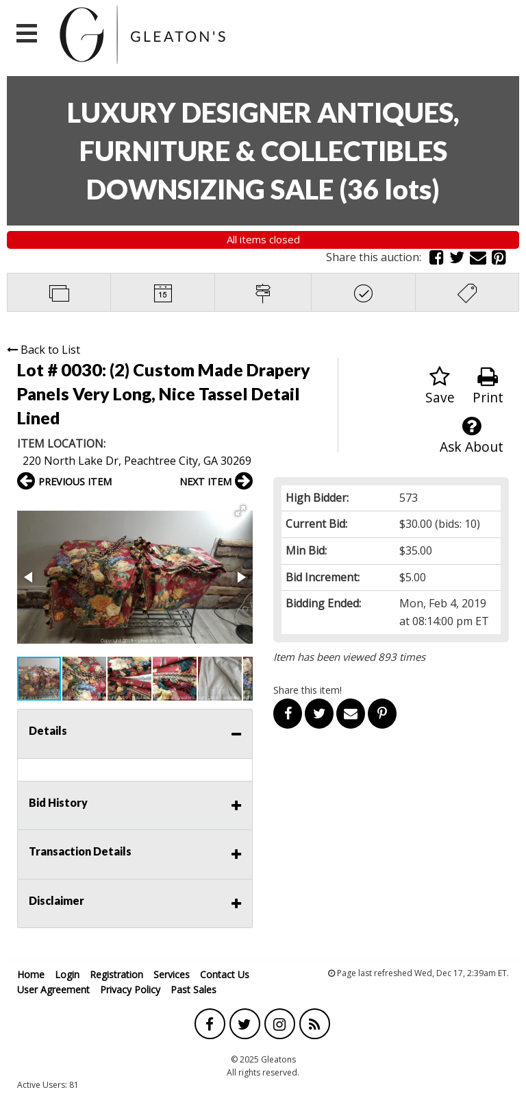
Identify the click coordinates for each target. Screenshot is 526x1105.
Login (67, 974)
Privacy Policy (130, 989)
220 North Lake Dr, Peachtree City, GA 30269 (137, 460)
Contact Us (224, 974)
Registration (116, 974)
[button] (240, 511)
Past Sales (193, 989)
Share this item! (307, 689)
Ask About (471, 435)
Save (440, 386)
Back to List (43, 349)
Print (488, 386)
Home (31, 974)
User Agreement (53, 989)
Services (171, 974)
